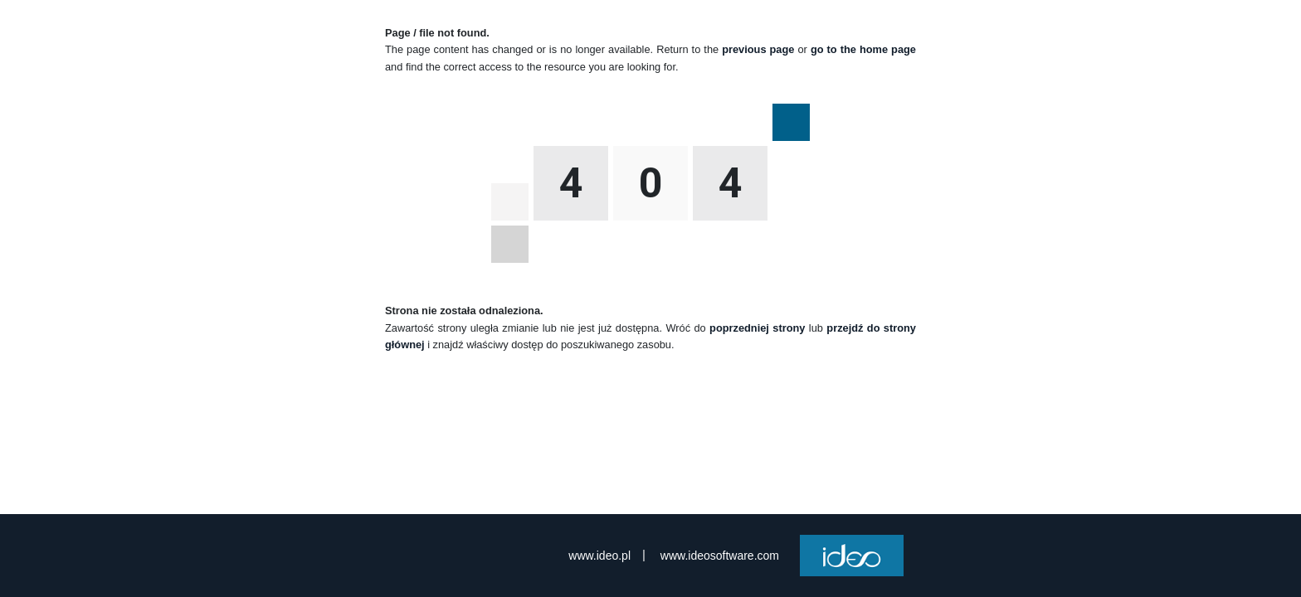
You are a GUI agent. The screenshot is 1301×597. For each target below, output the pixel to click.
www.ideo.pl (599, 555)
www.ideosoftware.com (719, 555)
